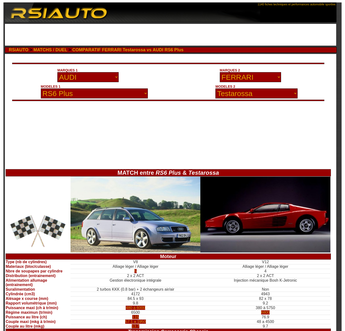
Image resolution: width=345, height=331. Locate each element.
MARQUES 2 (230, 70)
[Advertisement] (171, 35)
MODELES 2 (225, 86)
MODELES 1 (51, 86)
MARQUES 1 (67, 70)
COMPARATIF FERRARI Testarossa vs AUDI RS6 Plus (127, 49)
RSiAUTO (19, 49)
